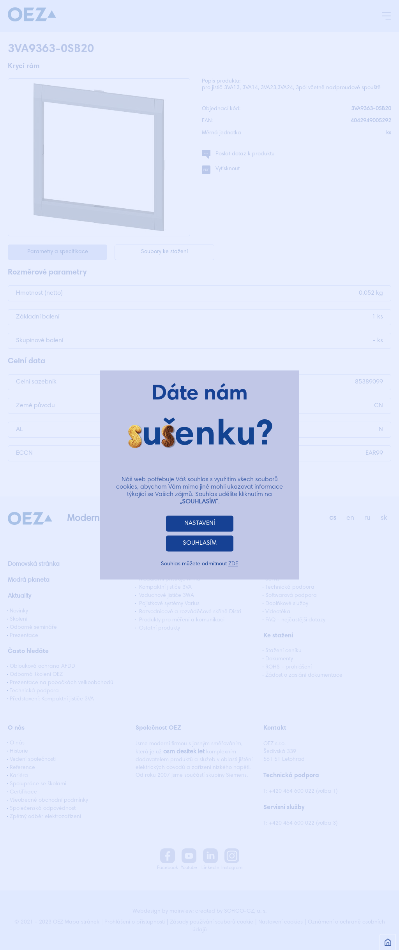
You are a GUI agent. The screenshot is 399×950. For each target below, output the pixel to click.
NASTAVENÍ (199, 524)
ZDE (233, 564)
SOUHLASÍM (200, 543)
